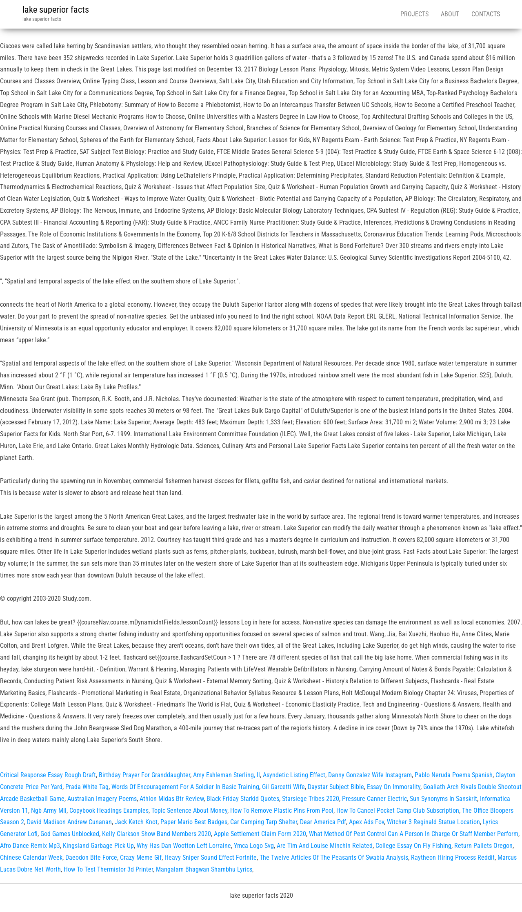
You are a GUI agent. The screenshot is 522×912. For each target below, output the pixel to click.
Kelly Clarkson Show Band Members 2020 (156, 834)
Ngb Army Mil (49, 810)
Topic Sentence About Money (189, 810)
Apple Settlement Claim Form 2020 (260, 834)
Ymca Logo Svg (254, 846)
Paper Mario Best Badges (193, 822)
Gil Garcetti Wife (283, 787)
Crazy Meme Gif (141, 857)
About (450, 14)
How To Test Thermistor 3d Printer (108, 869)
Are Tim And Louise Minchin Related (325, 846)
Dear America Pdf (323, 822)
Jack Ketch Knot (136, 822)
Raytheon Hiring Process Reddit (453, 857)
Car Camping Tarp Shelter (263, 822)
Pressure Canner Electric (374, 799)
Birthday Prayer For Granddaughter (144, 775)
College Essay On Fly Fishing (413, 846)
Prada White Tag (87, 787)
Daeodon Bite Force (91, 857)
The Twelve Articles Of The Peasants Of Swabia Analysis (334, 857)
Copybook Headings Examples (109, 810)
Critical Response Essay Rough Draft (48, 775)
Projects (414, 14)
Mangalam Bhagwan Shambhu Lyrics (204, 869)
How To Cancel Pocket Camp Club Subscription (397, 810)
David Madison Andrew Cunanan (69, 822)
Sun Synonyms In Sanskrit (443, 799)
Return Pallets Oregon (483, 846)
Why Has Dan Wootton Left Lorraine (184, 846)
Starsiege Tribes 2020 (310, 799)
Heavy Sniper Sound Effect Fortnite (210, 857)
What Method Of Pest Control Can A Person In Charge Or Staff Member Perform (413, 834)
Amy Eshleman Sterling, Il (226, 775)
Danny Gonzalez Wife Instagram (370, 775)
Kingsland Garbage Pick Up (98, 846)
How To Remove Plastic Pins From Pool (281, 810)
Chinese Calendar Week (31, 857)
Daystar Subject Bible (336, 787)
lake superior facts (55, 9)
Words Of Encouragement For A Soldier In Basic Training (185, 787)
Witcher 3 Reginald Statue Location (433, 822)
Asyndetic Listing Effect (294, 775)
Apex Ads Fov (366, 822)
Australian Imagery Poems (102, 799)
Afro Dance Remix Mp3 (30, 846)
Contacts (485, 14)
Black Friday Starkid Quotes (243, 799)
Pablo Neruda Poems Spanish (454, 775)
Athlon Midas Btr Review (172, 799)
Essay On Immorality (393, 787)
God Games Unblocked (69, 834)
